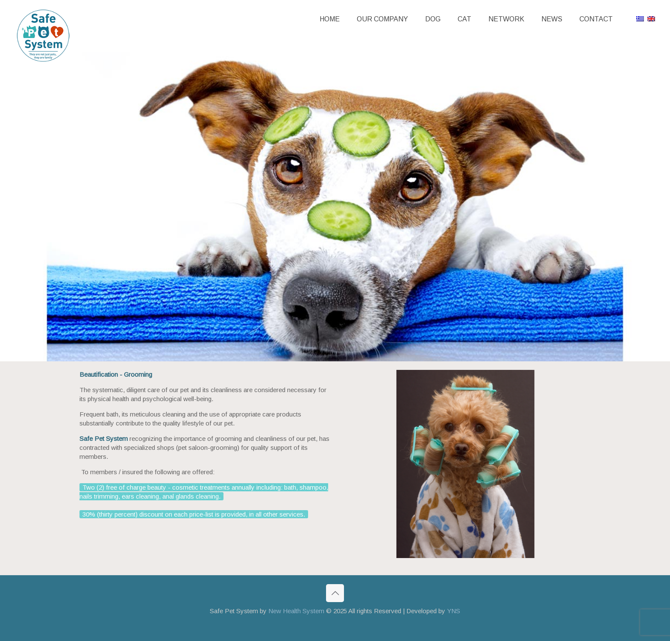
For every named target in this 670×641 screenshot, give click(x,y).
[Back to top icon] (335, 593)
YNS (453, 610)
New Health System (296, 610)
